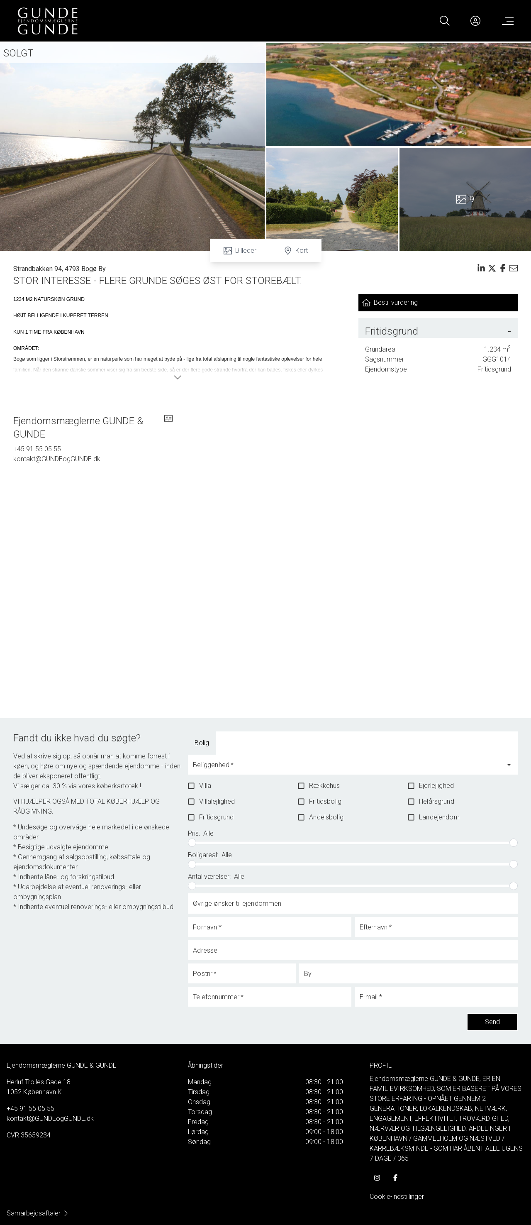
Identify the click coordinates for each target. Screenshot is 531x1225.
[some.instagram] (377, 1177)
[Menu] (506, 20)
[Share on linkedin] (481, 268)
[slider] (192, 843)
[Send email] (513, 268)
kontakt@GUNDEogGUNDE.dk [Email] (56, 459)
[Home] (141, 21)
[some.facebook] (395, 1177)
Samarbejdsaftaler (38, 1213)
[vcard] (168, 427)
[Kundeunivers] (475, 20)
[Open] (509, 764)
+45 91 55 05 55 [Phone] (37, 449)
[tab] (202, 743)
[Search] (444, 20)
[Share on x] (492, 268)
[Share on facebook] (503, 268)
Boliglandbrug (248, 743)
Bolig (202, 743)
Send (492, 1022)
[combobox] (346, 768)
